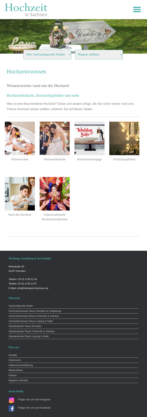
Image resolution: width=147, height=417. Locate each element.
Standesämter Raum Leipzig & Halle (29, 336)
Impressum (15, 360)
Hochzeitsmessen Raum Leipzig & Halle (31, 321)
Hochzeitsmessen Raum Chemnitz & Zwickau (34, 316)
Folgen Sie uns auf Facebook (34, 407)
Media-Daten (16, 370)
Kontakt (13, 355)
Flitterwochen (19, 159)
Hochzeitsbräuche (55, 159)
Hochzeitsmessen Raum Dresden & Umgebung (35, 311)
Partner (13, 375)
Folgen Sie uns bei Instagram (34, 399)
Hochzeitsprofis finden (21, 305)
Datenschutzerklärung (21, 365)
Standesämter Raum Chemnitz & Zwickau (32, 331)
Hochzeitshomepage (89, 159)
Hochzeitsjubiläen (124, 159)
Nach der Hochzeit (19, 214)
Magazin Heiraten (18, 380)
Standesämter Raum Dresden (25, 326)
